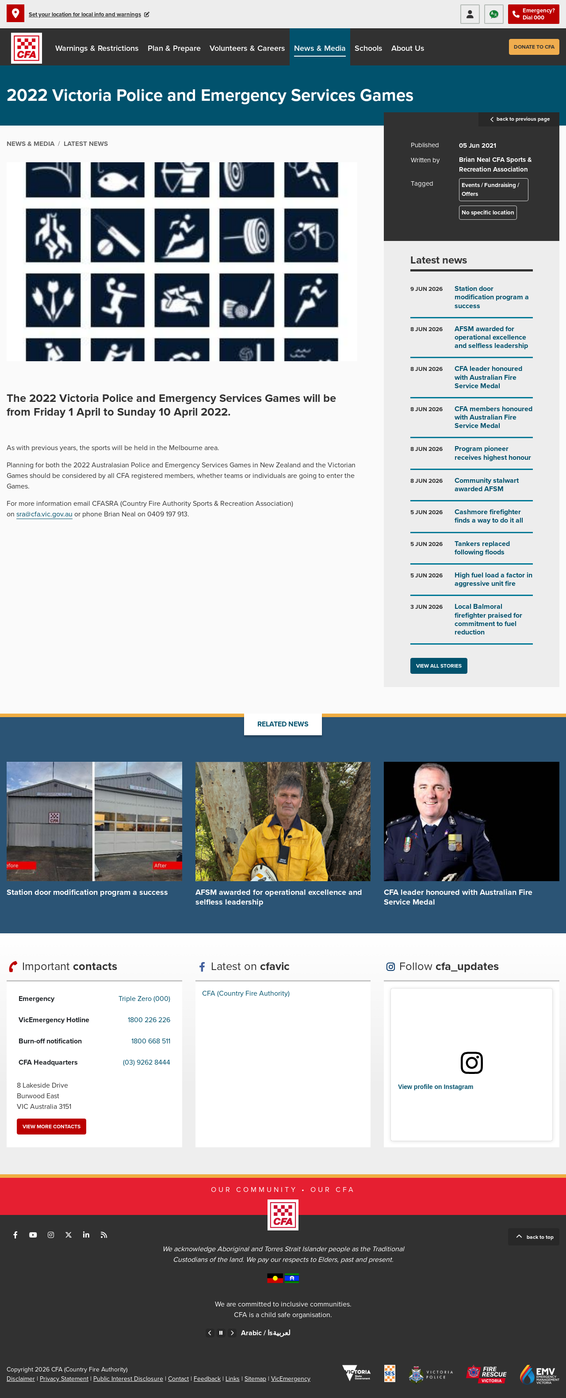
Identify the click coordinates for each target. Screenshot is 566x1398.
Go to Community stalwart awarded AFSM (471, 488)
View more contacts (51, 1126)
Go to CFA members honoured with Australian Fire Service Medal (471, 421)
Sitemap (255, 1379)
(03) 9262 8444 (146, 1062)
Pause (221, 1333)
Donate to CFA (534, 47)
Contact (178, 1379)
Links (233, 1379)
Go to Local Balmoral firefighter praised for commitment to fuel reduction (471, 623)
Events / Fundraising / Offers (490, 190)
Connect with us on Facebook (15, 1234)
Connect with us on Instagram (50, 1234)
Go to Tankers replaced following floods (471, 551)
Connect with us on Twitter (68, 1234)
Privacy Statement (64, 1379)
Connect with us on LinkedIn (86, 1234)
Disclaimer (21, 1379)
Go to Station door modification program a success (471, 301)
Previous (210, 1333)
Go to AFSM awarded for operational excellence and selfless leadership (471, 341)
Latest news (438, 260)
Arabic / (266, 1333)
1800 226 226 (149, 1020)
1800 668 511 (150, 1041)
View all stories (439, 666)
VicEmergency (290, 1379)
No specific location (488, 212)
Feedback (207, 1379)
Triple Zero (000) (144, 998)
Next (232, 1333)
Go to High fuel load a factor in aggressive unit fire (471, 583)
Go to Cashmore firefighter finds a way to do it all (471, 519)
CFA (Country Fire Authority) (246, 993)
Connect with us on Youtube (33, 1234)
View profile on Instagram (435, 1086)
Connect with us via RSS (104, 1234)
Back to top (540, 1237)
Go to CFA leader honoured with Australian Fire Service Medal (471, 381)
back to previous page (519, 119)
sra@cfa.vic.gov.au (44, 514)
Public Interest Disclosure (128, 1379)
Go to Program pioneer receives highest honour (471, 456)
